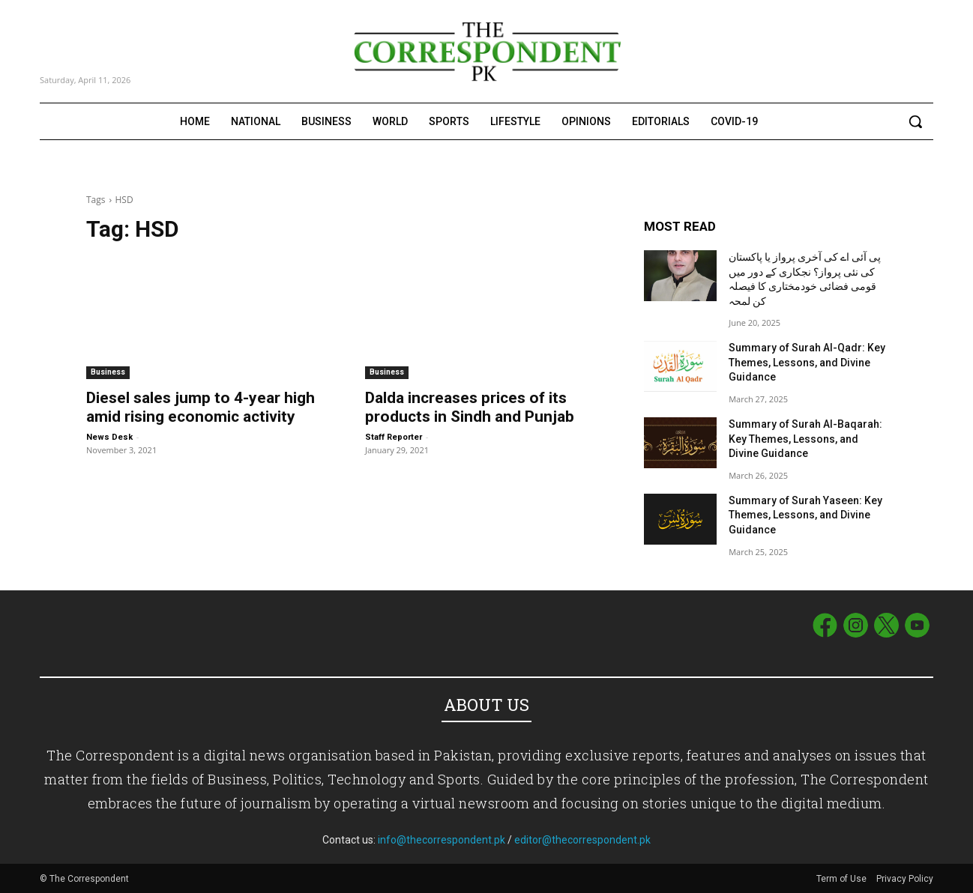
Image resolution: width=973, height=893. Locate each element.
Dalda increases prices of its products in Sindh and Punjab (469, 407)
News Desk (109, 437)
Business (108, 372)
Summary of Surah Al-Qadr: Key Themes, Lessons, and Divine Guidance (807, 362)
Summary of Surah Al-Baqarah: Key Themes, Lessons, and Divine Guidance (805, 438)
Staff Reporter (393, 437)
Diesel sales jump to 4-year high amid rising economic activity (200, 407)
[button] (915, 121)
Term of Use (842, 879)
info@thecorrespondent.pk (441, 840)
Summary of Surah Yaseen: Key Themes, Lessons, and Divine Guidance (805, 515)
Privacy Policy (904, 879)
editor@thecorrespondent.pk (582, 840)
